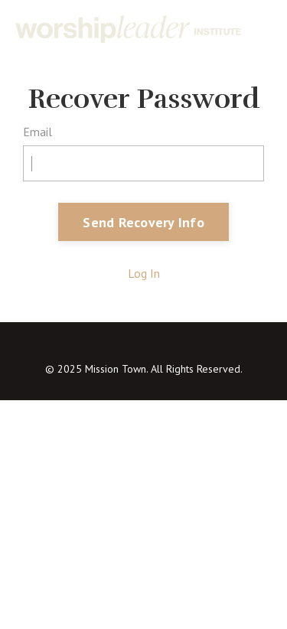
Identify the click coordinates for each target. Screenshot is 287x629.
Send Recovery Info (143, 222)
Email (37, 131)
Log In (144, 273)
